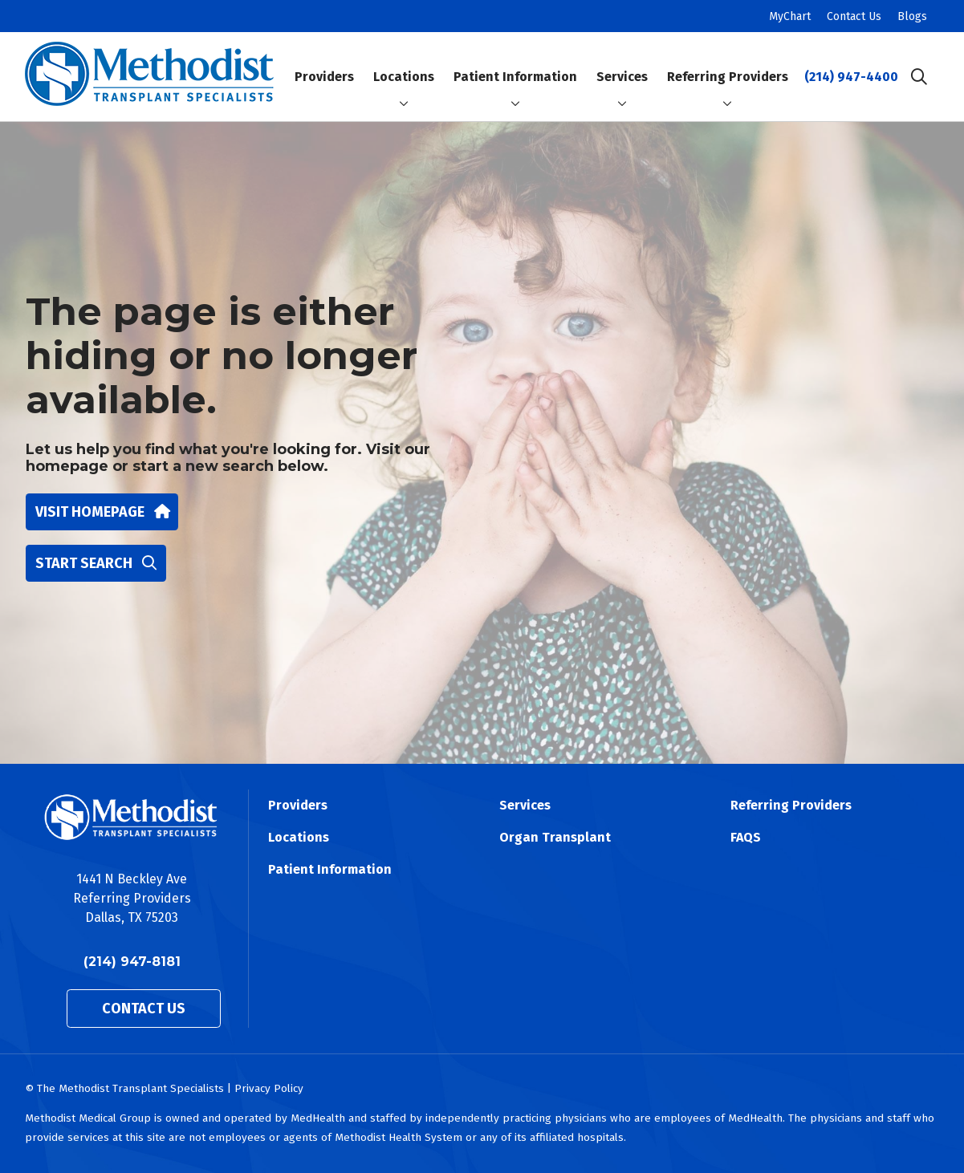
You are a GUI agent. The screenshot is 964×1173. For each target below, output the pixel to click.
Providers (324, 63)
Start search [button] (96, 563)
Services (622, 63)
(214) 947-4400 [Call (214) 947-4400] (851, 76)
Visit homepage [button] (102, 512)
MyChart (790, 16)
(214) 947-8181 (132, 961)
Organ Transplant (555, 837)
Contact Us (854, 16)
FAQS (745, 837)
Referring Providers (727, 63)
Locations (404, 63)
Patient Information (515, 63)
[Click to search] (919, 77)
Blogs (912, 16)
